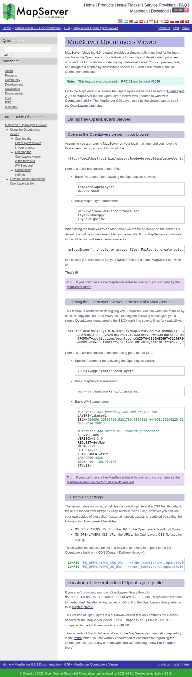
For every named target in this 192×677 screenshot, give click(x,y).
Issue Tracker (129, 5)
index (186, 28)
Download (160, 11)
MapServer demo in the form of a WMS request (100, 482)
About (9, 71)
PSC (8, 102)
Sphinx (159, 672)
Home (89, 5)
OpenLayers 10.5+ (78, 100)
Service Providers (160, 5)
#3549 (155, 81)
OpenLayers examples (86, 105)
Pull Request (166, 641)
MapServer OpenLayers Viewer (96, 28)
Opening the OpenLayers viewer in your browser (28, 143)
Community (12, 80)
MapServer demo (79, 287)
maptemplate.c (82, 606)
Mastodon (139, 11)
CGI (67, 28)
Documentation (15, 93)
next (176, 28)
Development (14, 84)
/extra (78, 636)
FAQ (183, 5)
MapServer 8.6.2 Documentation (37, 28)
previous (164, 28)
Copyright (29, 672)
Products (106, 5)
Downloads (12, 89)
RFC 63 (126, 81)
